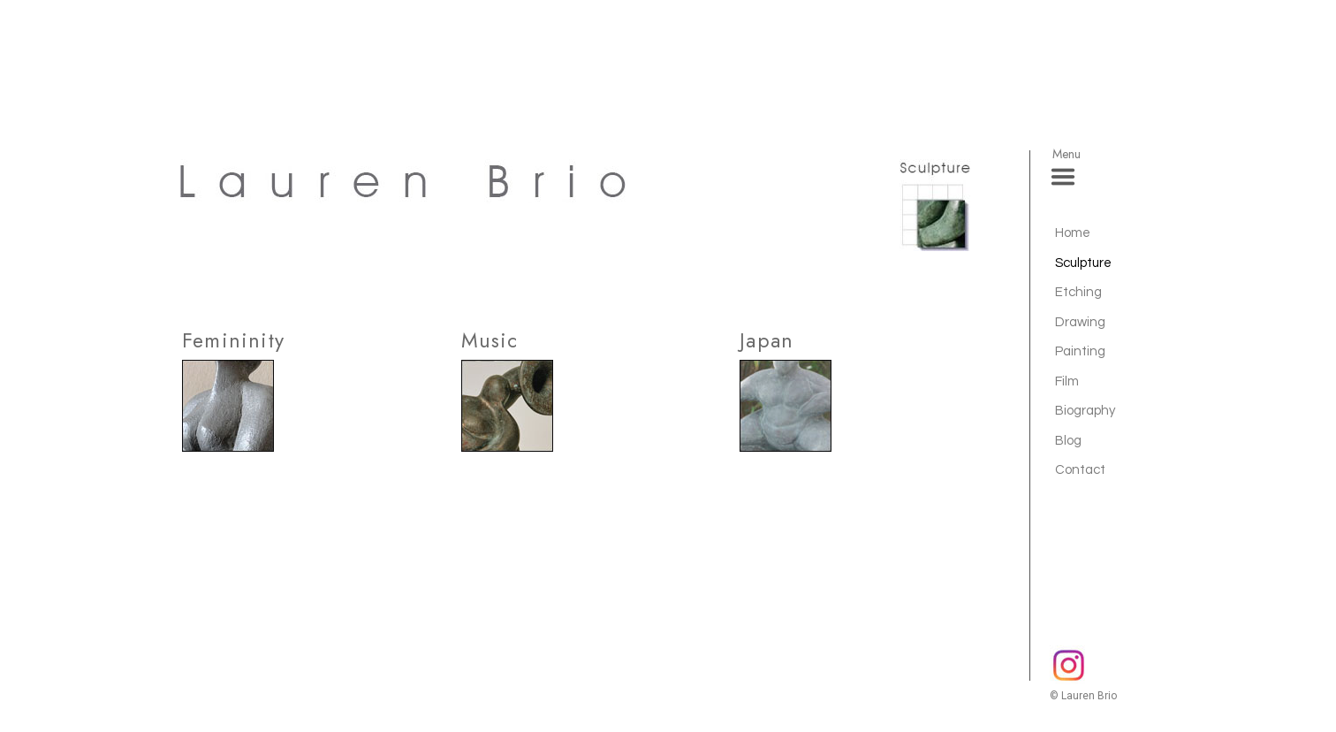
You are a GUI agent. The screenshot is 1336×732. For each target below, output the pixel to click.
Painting (1080, 351)
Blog (1068, 440)
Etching (1078, 292)
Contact (1080, 470)
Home (1072, 233)
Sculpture (1083, 263)
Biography (1085, 410)
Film (1067, 381)
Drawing (1080, 322)
